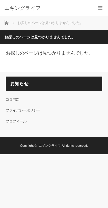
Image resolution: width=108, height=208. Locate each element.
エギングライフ (22, 8)
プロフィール (16, 121)
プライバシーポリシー (23, 110)
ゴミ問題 (13, 99)
